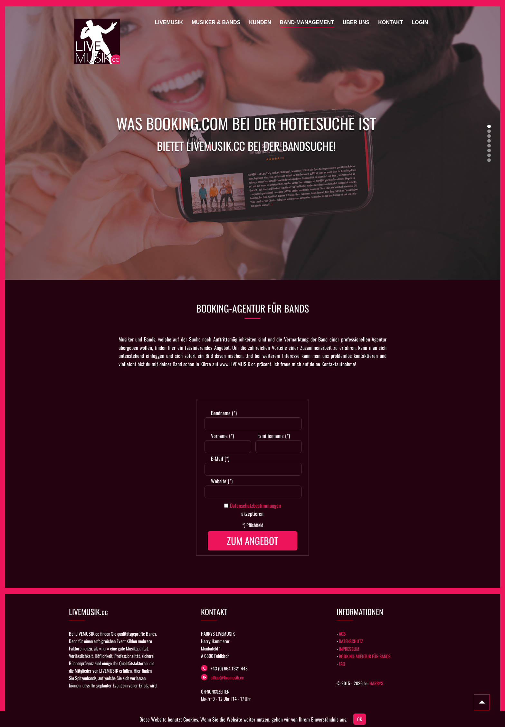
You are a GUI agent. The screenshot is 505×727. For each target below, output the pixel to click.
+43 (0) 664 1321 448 (224, 668)
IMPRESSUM (349, 648)
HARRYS (376, 683)
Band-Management (307, 22)
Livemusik (169, 22)
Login (420, 22)
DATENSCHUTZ (351, 641)
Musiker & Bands (216, 22)
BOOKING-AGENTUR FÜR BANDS (365, 656)
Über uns (356, 22)
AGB (342, 633)
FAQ (342, 663)
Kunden (260, 22)
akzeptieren (252, 513)
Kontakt (390, 22)
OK (359, 719)
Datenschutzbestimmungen (255, 505)
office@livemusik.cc (222, 677)
